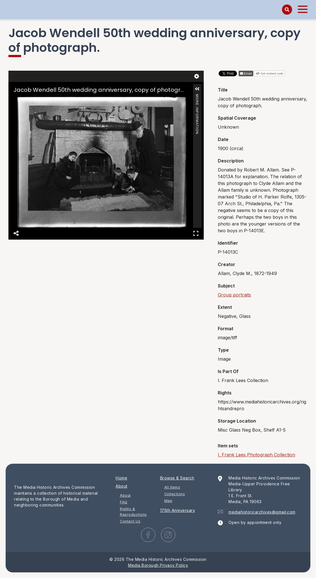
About (121, 486)
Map (168, 501)
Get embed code (272, 73)
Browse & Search (177, 478)
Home (121, 478)
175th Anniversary (177, 510)
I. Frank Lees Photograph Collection (256, 455)
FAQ (123, 502)
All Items (172, 487)
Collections (174, 494)
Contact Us (130, 521)
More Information (197, 96)
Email (248, 73)
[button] (197, 89)
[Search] (287, 10)
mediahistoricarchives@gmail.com (261, 512)
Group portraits (234, 295)
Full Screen (196, 233)
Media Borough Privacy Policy (158, 565)
